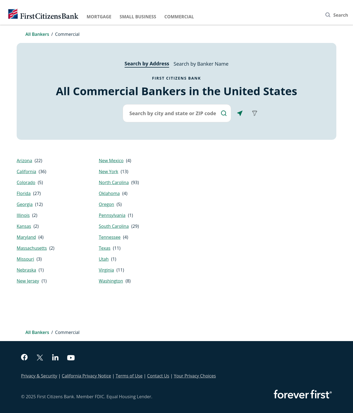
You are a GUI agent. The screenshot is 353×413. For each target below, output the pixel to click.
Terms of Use (129, 376)
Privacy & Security (39, 376)
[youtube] (71, 358)
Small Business (138, 17)
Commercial (179, 17)
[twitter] (39, 358)
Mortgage (99, 17)
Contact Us (158, 376)
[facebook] (24, 358)
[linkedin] (55, 358)
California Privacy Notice (86, 376)
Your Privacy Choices (195, 376)
